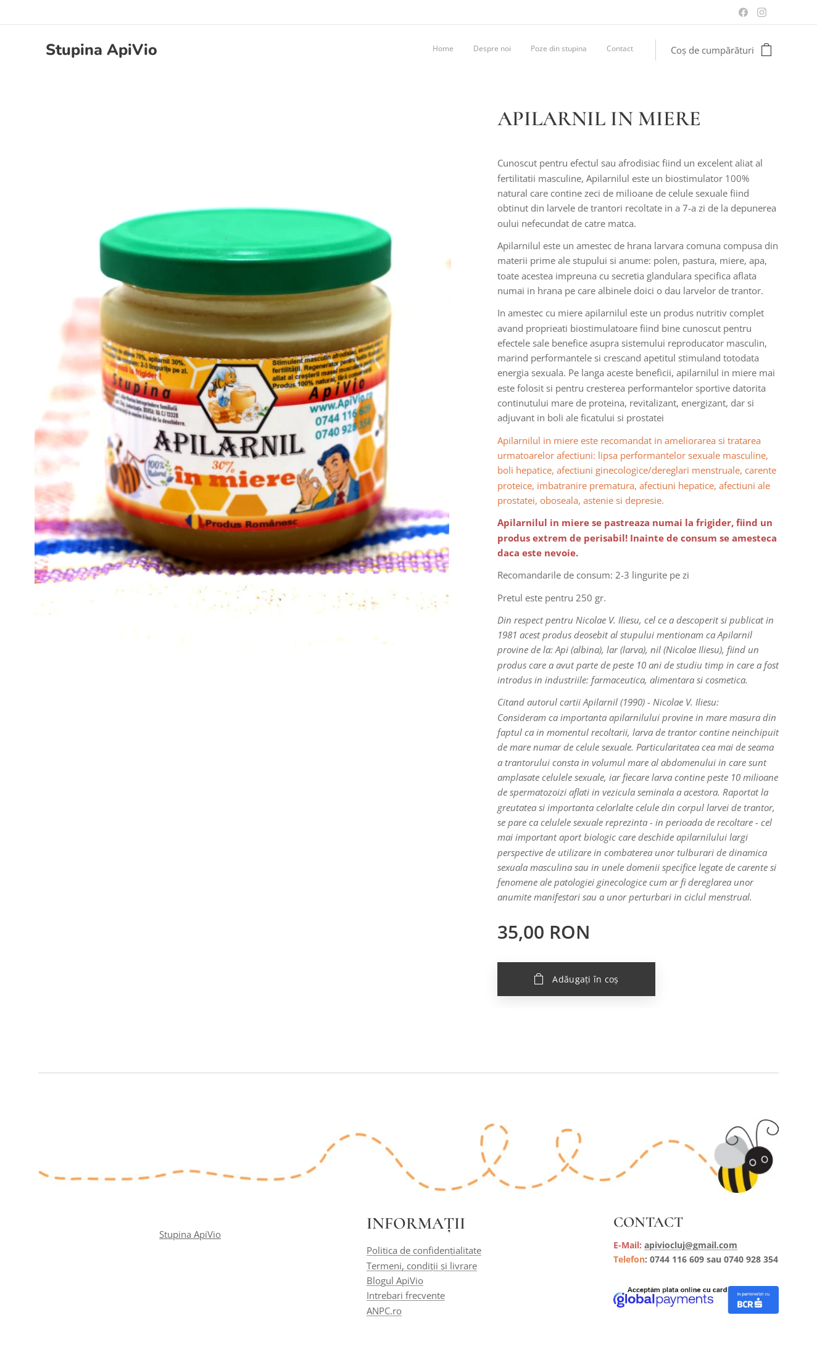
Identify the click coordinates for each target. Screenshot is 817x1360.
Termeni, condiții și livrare (422, 1265)
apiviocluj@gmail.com (690, 1245)
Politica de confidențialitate (424, 1251)
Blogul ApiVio (395, 1281)
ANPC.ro (384, 1310)
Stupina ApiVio (190, 1235)
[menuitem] (577, 50)
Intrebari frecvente (406, 1296)
